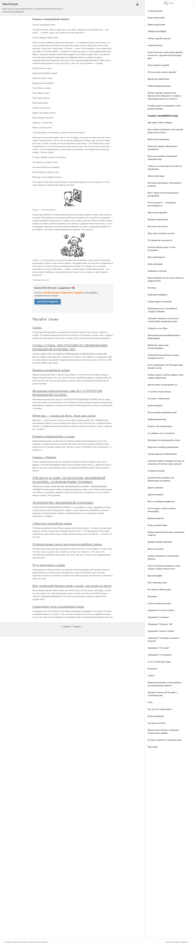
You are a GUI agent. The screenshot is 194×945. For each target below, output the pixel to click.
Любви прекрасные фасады (159, 86)
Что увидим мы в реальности (160, 240)
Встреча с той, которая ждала (160, 426)
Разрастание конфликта (157, 295)
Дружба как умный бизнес (159, 79)
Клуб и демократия (156, 716)
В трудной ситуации (156, 471)
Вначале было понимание (158, 139)
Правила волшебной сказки (51, 370)
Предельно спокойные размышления (163, 447)
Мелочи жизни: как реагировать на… (163, 385)
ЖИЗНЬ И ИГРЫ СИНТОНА (160, 542)
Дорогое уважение (155, 488)
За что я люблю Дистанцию (159, 662)
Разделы (77, 627)
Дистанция (152, 596)
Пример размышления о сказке (53, 436)
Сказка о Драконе (44, 457)
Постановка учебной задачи (159, 589)
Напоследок (153, 747)
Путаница (152, 288)
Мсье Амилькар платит (157, 583)
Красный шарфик (155, 576)
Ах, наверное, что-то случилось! (161, 433)
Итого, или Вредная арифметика (161, 501)
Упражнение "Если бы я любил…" (162, 610)
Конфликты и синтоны (157, 271)
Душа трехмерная (155, 264)
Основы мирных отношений (159, 302)
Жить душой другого (156, 257)
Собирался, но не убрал (157, 328)
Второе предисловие (156, 18)
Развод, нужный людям (157, 525)
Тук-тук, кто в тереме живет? (160, 709)
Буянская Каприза (155, 405)
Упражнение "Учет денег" (159, 648)
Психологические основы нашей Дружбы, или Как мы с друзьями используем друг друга (165, 55)
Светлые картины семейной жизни (162, 454)
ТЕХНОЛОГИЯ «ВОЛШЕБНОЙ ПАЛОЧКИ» (63, 502)
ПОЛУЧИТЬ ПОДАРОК (47, 302)
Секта (150, 702)
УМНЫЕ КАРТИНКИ (157, 31)
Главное (151, 676)
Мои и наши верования (157, 212)
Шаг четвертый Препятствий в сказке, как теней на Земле (72, 585)
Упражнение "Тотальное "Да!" (160, 624)
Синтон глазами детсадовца (159, 603)
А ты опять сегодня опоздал (159, 392)
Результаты (152, 669)
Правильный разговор (157, 419)
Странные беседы (155, 45)
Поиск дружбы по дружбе (158, 65)
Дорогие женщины (155, 494)
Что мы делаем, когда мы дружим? (162, 72)
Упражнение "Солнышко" (158, 617)
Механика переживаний (158, 219)
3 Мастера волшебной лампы (52, 523)
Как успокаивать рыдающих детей (162, 412)
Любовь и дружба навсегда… (160, 38)
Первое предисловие (156, 24)
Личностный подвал (156, 176)
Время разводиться (156, 518)
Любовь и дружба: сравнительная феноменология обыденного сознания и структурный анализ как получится (164, 96)
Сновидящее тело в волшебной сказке (58, 606)
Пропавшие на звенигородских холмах (164, 440)
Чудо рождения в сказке (48, 565)
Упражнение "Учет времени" (160, 655)
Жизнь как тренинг (156, 549)
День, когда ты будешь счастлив (161, 233)
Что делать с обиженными (159, 398)
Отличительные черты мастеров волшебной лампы (67, 544)
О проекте (66, 627)
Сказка (37, 327)
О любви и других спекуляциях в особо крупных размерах (26, 942)
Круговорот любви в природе (160, 122)
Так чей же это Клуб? (157, 723)
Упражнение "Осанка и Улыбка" (161, 631)
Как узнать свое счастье (158, 226)
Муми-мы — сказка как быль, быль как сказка (64, 415)
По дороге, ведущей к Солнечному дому (165, 740)
